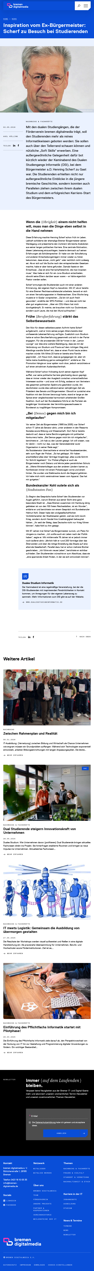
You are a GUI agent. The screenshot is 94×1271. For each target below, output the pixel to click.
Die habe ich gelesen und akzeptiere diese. (58, 1124)
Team (35, 1195)
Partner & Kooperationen (41, 1209)
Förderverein (40, 1199)
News (14, 19)
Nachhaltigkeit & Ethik (77, 1182)
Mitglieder (39, 1169)
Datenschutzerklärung (45, 1122)
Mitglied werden (42, 1173)
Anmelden (68, 1133)
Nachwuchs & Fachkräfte (77, 1169)
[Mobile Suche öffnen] (78, 5)
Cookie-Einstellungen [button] (60, 1265)
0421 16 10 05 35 (19, 1179)
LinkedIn (9, 1201)
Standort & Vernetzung (76, 1177)
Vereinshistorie (42, 1215)
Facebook (9, 1205)
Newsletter (70, 1235)
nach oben (84, 637)
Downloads (39, 1265)
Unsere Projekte (42, 1204)
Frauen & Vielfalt (74, 1173)
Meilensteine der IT (44, 1219)
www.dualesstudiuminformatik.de (40, 602)
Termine (68, 1226)
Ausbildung (70, 1204)
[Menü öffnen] (85, 5)
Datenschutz (10, 1265)
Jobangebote (70, 1199)
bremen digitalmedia (44, 1191)
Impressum (25, 1265)
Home (5, 19)
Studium (68, 1208)
